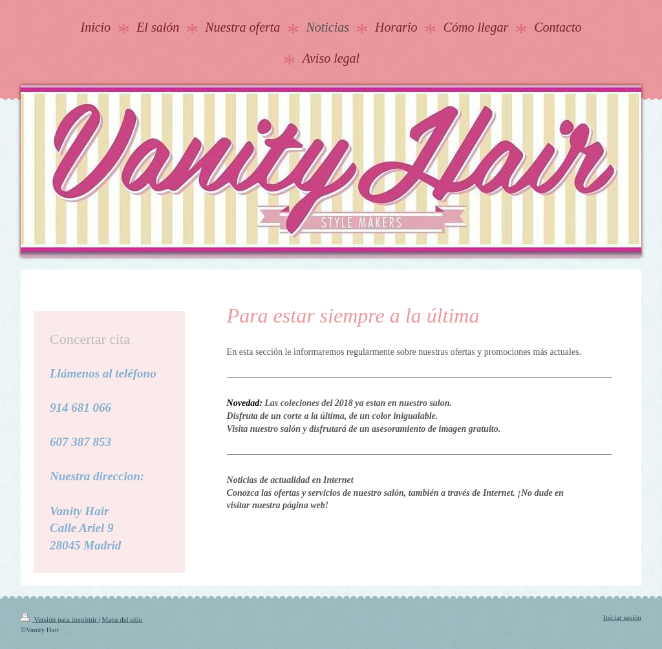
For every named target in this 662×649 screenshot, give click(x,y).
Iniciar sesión (622, 617)
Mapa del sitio (121, 619)
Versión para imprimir (59, 619)
